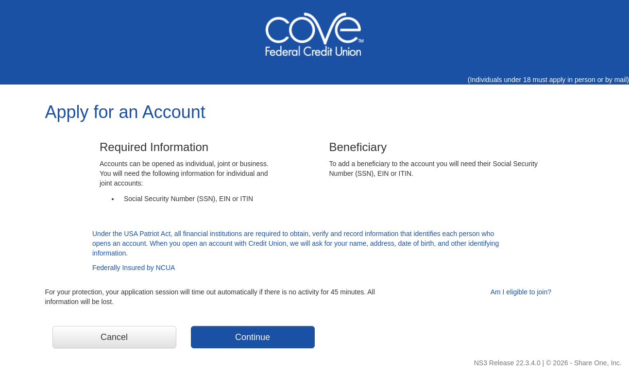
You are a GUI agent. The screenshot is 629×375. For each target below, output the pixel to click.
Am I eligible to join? (521, 292)
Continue (252, 337)
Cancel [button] (114, 337)
